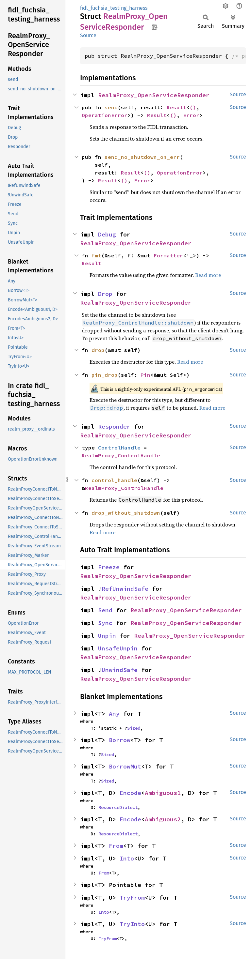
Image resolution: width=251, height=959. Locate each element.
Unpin (107, 635)
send (111, 107)
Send (105, 610)
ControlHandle (119, 447)
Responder (114, 426)
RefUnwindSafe (125, 588)
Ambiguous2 (163, 819)
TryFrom (132, 897)
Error (191, 115)
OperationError (104, 115)
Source (88, 35)
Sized (133, 728)
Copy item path (154, 26)
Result (176, 107)
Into (127, 858)
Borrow (119, 740)
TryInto (132, 924)
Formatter (168, 255)
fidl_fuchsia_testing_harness (113, 8)
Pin (145, 375)
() (193, 107)
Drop (105, 293)
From (116, 845)
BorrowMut (125, 766)
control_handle (114, 480)
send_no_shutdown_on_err (142, 157)
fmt (96, 255)
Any (114, 713)
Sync (105, 623)
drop (98, 350)
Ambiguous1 (163, 793)
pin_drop (105, 375)
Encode (130, 793)
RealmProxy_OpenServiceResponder (153, 95)
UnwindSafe (120, 670)
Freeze (109, 567)
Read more (208, 275)
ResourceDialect (118, 807)
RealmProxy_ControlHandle (121, 455)
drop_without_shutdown (126, 513)
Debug (107, 234)
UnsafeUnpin (118, 648)
